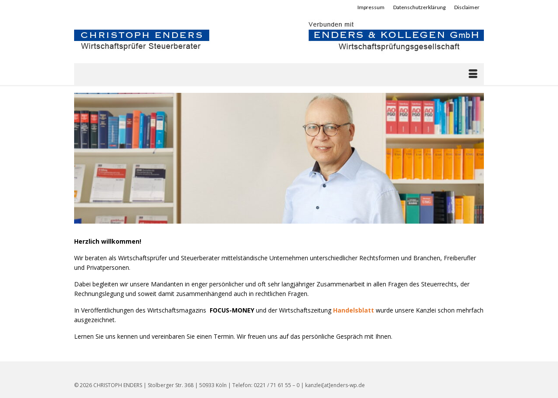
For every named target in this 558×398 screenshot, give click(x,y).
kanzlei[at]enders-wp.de (335, 385)
